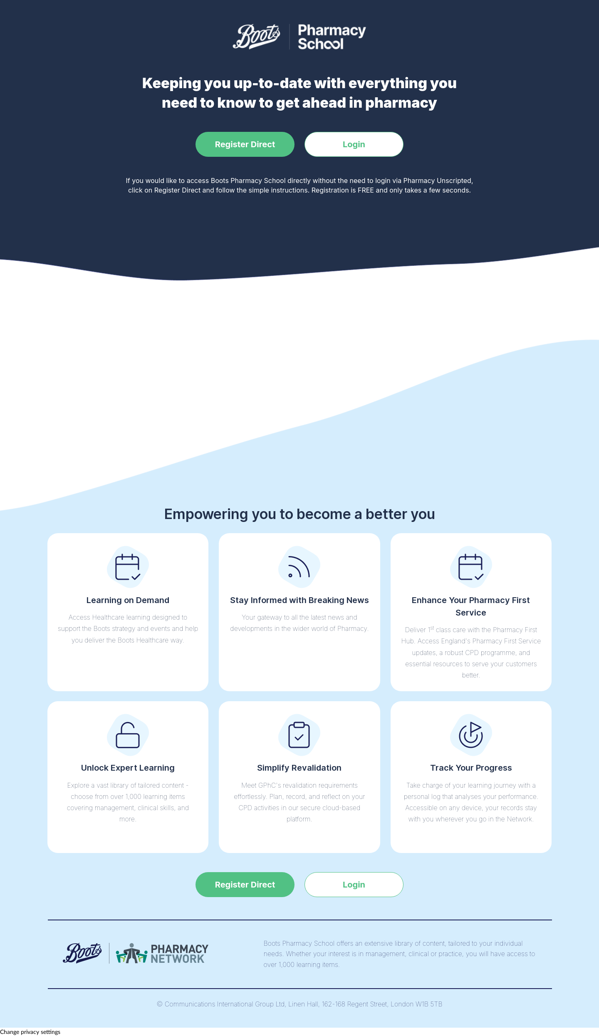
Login (354, 144)
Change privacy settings (30, 1031)
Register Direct (245, 144)
